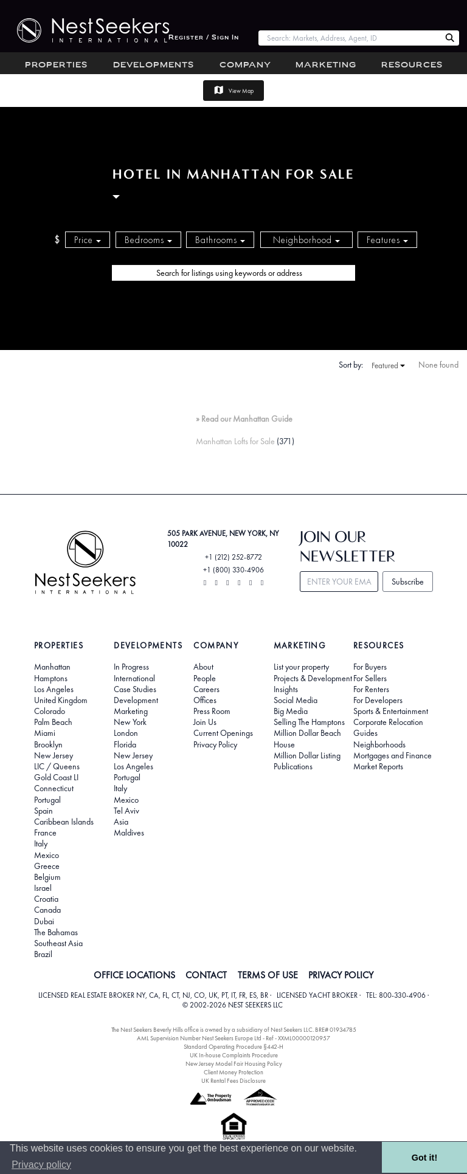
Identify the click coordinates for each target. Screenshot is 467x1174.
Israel (43, 887)
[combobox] (349, 38)
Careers (206, 689)
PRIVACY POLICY (340, 975)
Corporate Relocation (388, 721)
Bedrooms (148, 240)
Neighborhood (306, 240)
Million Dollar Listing (307, 755)
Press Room (211, 710)
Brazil (43, 954)
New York (130, 721)
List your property (301, 666)
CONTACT (206, 975)
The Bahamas (56, 932)
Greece (47, 865)
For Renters (371, 689)
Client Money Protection (233, 1072)
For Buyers (370, 666)
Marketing (326, 65)
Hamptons (50, 678)
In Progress (131, 666)
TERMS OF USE (268, 975)
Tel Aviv (126, 810)
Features (387, 240)
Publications (293, 766)
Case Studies (135, 689)
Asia (121, 821)
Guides (365, 732)
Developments (153, 65)
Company (245, 65)
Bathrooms (220, 240)
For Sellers (370, 678)
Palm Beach (53, 721)
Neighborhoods (379, 744)
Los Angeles (54, 689)
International (134, 678)
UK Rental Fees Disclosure (233, 1081)
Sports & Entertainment (390, 710)
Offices (204, 700)
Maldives (129, 832)
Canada (47, 909)
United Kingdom (61, 700)
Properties (56, 65)
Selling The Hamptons (309, 721)
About (203, 666)
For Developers (378, 700)
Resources (412, 65)
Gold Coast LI (56, 777)
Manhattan (52, 666)
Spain (43, 810)
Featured (388, 366)
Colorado (49, 710)
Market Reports (378, 766)
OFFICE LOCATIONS (134, 975)
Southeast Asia (58, 943)
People (204, 678)
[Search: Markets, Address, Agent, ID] (349, 38)
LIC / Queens (57, 766)
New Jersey (53, 755)
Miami (44, 732)
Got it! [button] (424, 1157)
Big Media (291, 710)
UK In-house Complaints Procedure (234, 1055)
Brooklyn (48, 744)
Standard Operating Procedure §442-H (233, 1047)
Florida (125, 744)
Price (87, 240)
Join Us (204, 721)
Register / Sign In (203, 38)
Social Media (295, 700)
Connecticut (54, 788)
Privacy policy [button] (41, 1164)
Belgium (47, 876)
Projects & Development (313, 678)
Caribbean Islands (64, 821)
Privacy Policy (215, 744)
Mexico (46, 855)
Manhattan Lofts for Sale (235, 441)
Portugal (47, 799)
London (126, 732)
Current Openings (223, 732)
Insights (286, 689)
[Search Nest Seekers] (450, 38)
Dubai (44, 921)
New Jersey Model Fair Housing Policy (233, 1064)
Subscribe (408, 581)
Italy (40, 843)
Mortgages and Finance (392, 755)
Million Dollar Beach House (307, 738)
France (45, 832)
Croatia (46, 898)
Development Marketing (136, 705)
